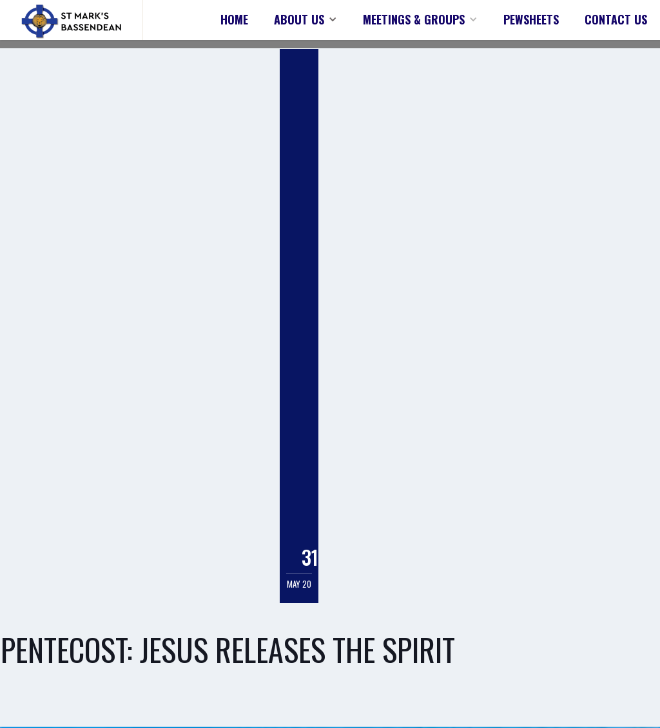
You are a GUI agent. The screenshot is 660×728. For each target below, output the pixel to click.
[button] (305, 19)
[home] (71, 20)
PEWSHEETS (531, 19)
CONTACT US (616, 19)
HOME (234, 19)
